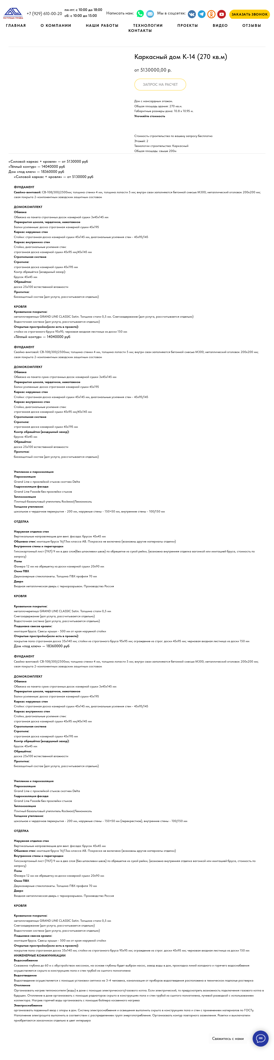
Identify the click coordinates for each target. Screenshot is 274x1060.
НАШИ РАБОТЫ (102, 25)
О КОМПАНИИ (56, 25)
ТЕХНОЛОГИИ (148, 25)
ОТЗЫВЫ (251, 25)
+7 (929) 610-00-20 (44, 13)
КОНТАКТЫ (140, 30)
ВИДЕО (220, 25)
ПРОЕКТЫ (187, 25)
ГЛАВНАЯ (16, 25)
